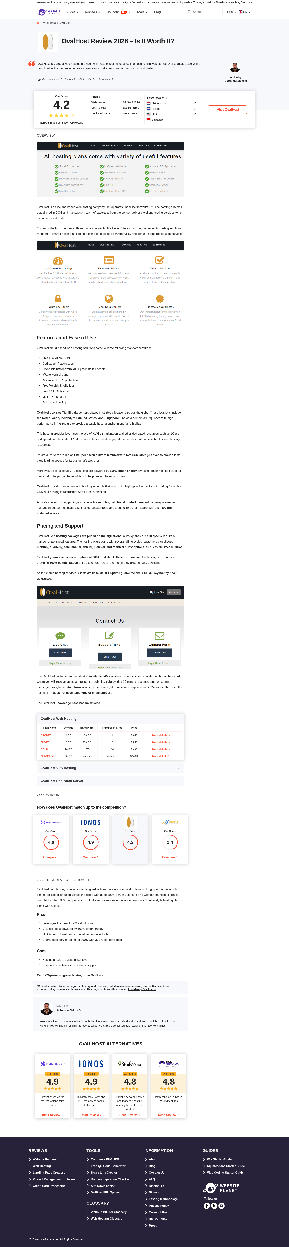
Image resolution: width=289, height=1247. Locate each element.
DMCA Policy (158, 1219)
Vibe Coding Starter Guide (225, 1172)
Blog (152, 1166)
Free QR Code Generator (108, 1166)
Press (153, 1225)
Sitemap (154, 1192)
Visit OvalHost (228, 109)
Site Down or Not (103, 1185)
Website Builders (45, 1159)
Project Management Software (54, 1179)
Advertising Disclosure (240, 2)
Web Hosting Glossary (106, 1218)
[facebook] (207, 1206)
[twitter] (214, 1206)
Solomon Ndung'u (236, 80)
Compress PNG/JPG (105, 1159)
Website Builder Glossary (109, 1212)
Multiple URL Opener (105, 1192)
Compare (49, 857)
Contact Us (156, 1172)
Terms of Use (158, 1212)
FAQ (152, 1179)
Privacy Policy (159, 1205)
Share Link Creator (104, 1172)
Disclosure (156, 1185)
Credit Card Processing (49, 1185)
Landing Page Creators (49, 1172)
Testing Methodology (163, 1199)
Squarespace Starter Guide (226, 1166)
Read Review (51, 1114)
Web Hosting (42, 1166)
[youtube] (221, 1206)
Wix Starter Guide (219, 1159)
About (153, 1159)
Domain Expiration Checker (110, 1179)
